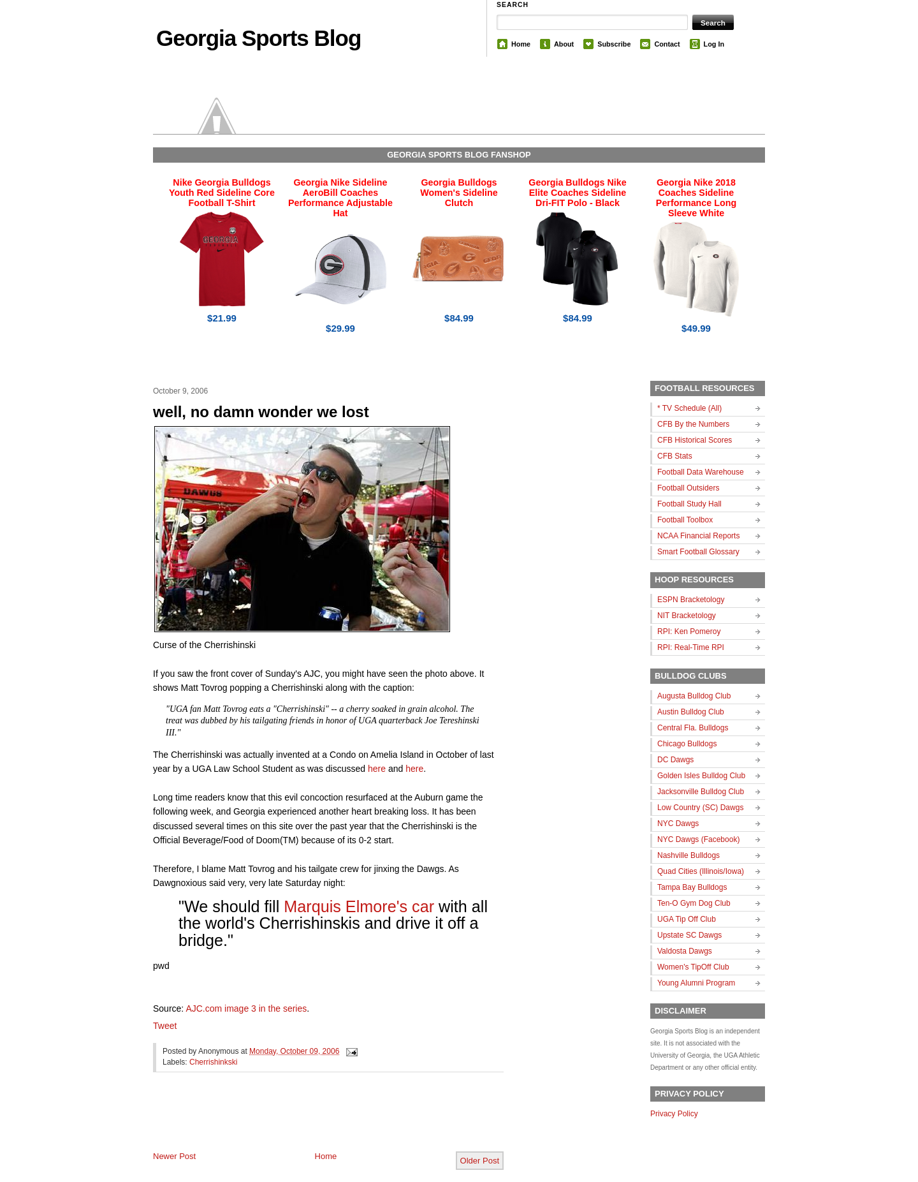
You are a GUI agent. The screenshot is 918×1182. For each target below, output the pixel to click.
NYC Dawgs (678, 823)
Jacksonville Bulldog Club (700, 791)
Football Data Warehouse (700, 472)
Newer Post (174, 1156)
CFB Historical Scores (694, 440)
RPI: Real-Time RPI (690, 647)
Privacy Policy (674, 1113)
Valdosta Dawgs (684, 951)
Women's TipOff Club (693, 967)
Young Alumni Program (696, 983)
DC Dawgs (675, 759)
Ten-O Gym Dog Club (694, 903)
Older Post (479, 1160)
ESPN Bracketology (690, 599)
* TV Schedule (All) (689, 408)
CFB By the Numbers (693, 424)
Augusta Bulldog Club (694, 695)
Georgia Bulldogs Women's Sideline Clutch (459, 192)
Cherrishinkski (213, 1062)
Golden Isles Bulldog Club (701, 775)
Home (520, 44)
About (564, 44)
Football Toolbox (685, 519)
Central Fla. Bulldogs (692, 727)
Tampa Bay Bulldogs (692, 887)
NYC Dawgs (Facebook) (698, 839)
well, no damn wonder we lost (261, 411)
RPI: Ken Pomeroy (688, 631)
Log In (714, 44)
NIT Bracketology (686, 615)
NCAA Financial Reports (698, 535)
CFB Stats (674, 456)
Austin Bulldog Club (690, 711)
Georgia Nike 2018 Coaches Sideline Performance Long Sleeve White (696, 197)
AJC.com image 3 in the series (246, 1008)
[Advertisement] (302, 1122)
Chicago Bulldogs (687, 743)
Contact (667, 44)
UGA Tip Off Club (686, 919)
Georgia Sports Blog (258, 38)
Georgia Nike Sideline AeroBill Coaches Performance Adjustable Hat (340, 197)
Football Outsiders (688, 488)
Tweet (165, 1026)
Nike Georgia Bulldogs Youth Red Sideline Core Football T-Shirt (222, 192)
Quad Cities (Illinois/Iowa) (700, 871)
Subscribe (613, 44)
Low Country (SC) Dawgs (700, 807)
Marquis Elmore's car (359, 906)
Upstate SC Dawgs (689, 935)
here (377, 769)
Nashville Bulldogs (688, 855)
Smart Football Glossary (698, 551)
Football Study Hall (689, 503)
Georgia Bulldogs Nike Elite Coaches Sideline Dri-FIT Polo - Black (577, 192)
